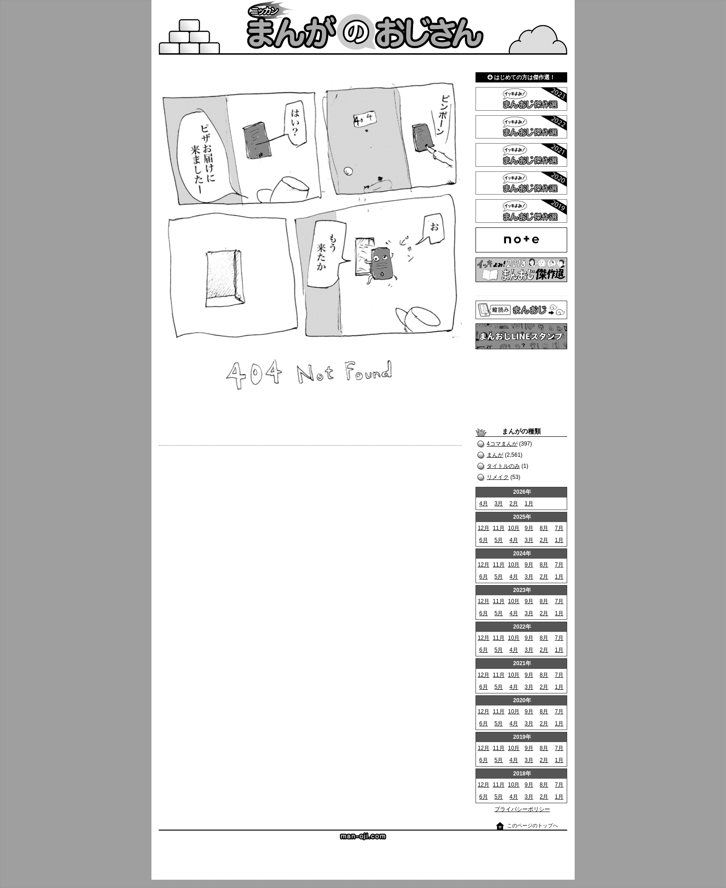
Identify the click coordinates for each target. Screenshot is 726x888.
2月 (513, 503)
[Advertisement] (521, 388)
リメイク (498, 477)
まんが (495, 455)
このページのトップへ (532, 825)
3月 (498, 503)
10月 (513, 528)
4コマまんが (502, 444)
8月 (544, 528)
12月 (483, 528)
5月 (498, 540)
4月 (483, 503)
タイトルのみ (503, 466)
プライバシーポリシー (522, 809)
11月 (498, 528)
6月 (483, 540)
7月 (559, 528)
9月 (529, 528)
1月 (529, 503)
